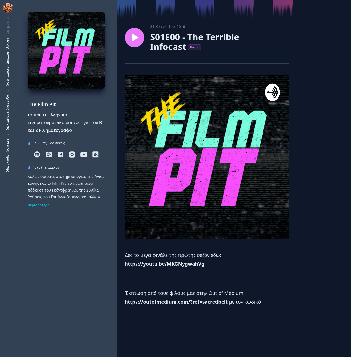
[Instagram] (72, 154)
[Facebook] (60, 154)
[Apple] (49, 154)
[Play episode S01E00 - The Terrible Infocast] (134, 37)
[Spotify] (37, 154)
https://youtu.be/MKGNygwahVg (164, 264)
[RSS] (95, 154)
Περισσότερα (38, 205)
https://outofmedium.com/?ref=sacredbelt (176, 302)
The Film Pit (42, 104)
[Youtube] (84, 154)
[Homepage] (66, 50)
